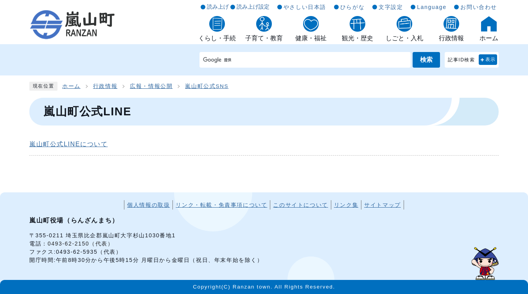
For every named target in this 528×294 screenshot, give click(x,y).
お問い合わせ (478, 7)
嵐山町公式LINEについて (68, 144)
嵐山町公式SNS (206, 86)
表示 (490, 59)
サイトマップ (382, 205)
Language (431, 7)
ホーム (71, 86)
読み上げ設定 (253, 7)
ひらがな (352, 7)
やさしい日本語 (305, 7)
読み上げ (218, 7)
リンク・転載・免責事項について (221, 205)
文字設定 (391, 7)
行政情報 (105, 86)
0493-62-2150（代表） (81, 243)
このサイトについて (300, 205)
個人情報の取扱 (148, 205)
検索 (426, 59)
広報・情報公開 (151, 86)
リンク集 (346, 205)
